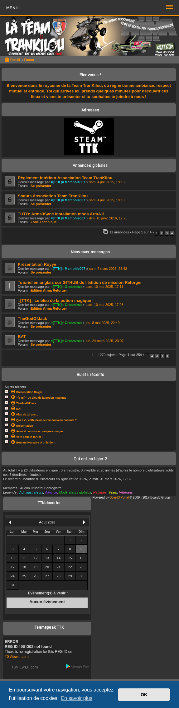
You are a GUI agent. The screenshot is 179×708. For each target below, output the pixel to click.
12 (35, 558)
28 (58, 576)
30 (81, 576)
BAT (22, 336)
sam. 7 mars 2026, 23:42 (108, 268)
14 (58, 558)
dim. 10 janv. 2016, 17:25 (108, 218)
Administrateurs (31, 492)
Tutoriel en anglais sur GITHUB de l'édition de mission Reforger (80, 282)
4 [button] (172, 233)
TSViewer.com (17, 657)
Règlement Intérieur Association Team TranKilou (65, 178)
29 (70, 576)
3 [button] (167, 233)
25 (24, 576)
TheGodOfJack (32, 318)
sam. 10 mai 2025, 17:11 (104, 286)
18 (24, 567)
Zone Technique (44, 222)
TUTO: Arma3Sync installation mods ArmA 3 (61, 214)
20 (47, 567)
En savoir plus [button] (77, 698)
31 (12, 585)
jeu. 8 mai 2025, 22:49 (103, 323)
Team (113, 492)
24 (12, 576)
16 (81, 558)
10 (12, 558)
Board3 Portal (119, 497)
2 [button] (161, 233)
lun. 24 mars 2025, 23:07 (105, 341)
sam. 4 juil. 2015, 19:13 (107, 182)
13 (47, 558)
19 (35, 567)
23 (81, 567)
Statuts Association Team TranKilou (53, 196)
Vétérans (126, 492)
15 (70, 558)
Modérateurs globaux (75, 492)
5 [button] (167, 356)
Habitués (100, 492)
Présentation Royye (37, 264)
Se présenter (41, 186)
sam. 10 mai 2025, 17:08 (104, 305)
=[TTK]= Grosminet (66, 286)
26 (35, 576)
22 (70, 567)
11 (24, 558)
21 (58, 567)
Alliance (51, 492)
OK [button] (144, 694)
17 (12, 567)
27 (47, 576)
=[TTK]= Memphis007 (68, 182)
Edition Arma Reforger (49, 290)
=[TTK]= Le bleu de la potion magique (54, 300)
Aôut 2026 (47, 522)
